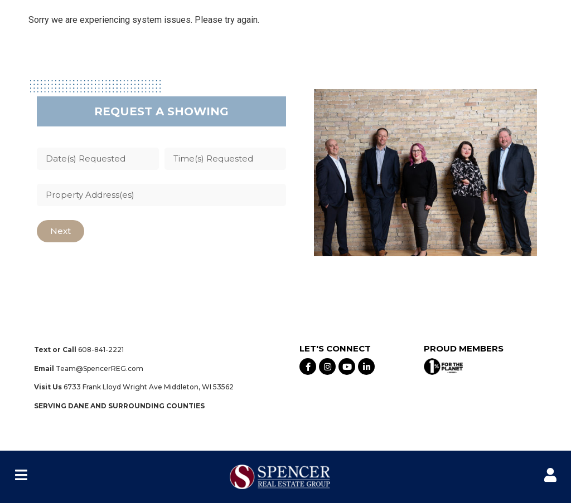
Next (60, 231)
